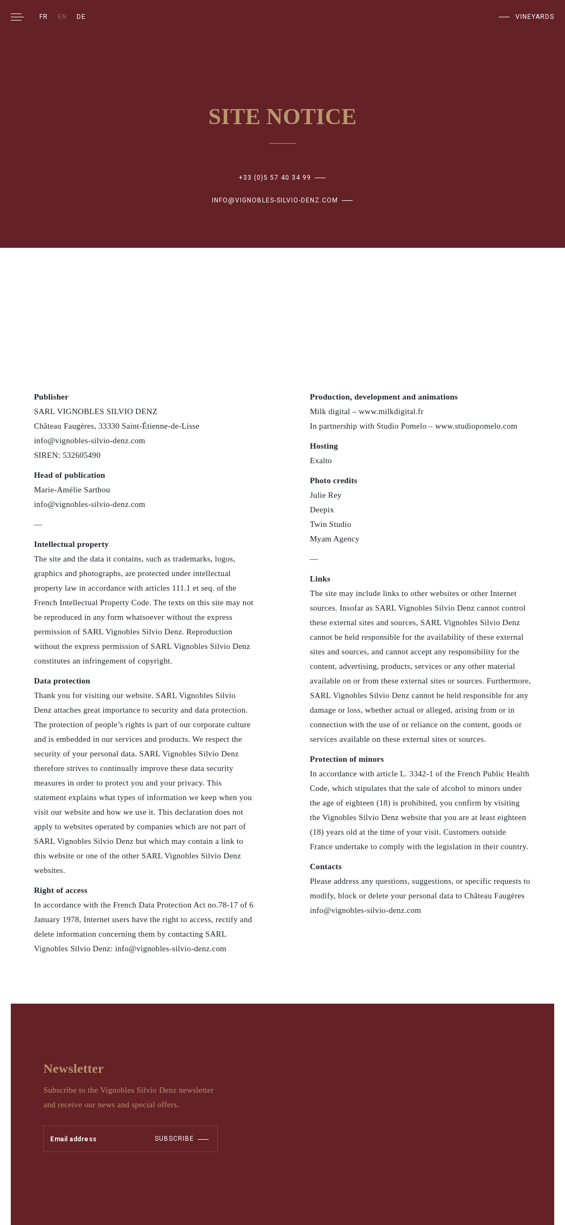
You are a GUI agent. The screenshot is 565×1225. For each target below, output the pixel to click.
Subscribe (174, 1138)
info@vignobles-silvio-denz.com (275, 200)
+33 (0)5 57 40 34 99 (275, 177)
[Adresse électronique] (87, 1139)
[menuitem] (44, 16)
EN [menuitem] (62, 17)
